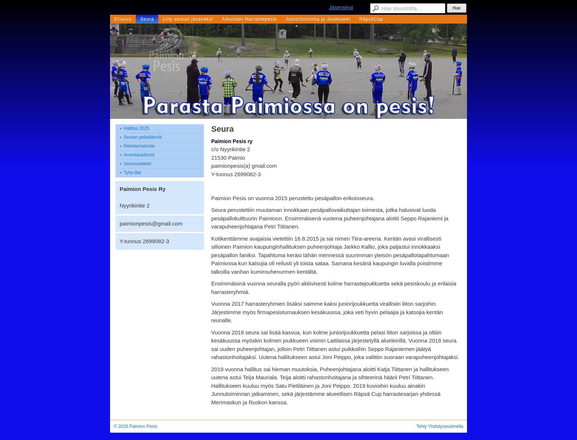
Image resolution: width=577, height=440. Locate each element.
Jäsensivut (341, 7)
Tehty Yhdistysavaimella (439, 426)
